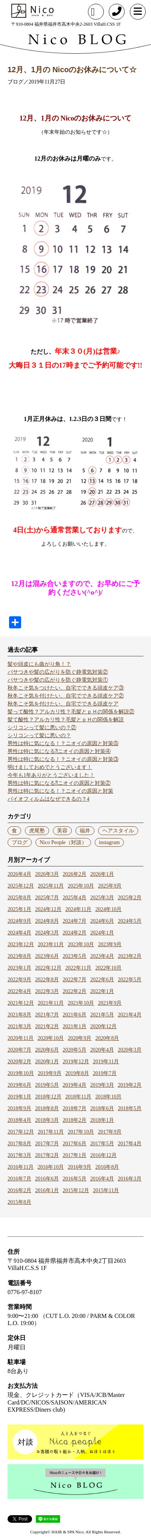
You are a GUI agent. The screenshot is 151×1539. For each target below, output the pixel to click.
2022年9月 (19, 979)
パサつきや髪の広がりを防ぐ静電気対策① (58, 680)
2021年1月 (74, 1026)
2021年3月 (19, 1026)
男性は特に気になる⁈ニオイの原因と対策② (59, 783)
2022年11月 (78, 968)
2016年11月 (21, 1167)
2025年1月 (19, 909)
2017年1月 (74, 1155)
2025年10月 (81, 886)
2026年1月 (102, 874)
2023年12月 (21, 944)
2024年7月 (74, 921)
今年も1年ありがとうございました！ (51, 775)
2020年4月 (102, 1050)
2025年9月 (110, 886)
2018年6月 (102, 1108)
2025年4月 (74, 897)
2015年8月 (19, 1202)
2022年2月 (74, 991)
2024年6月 (102, 921)
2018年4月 (19, 1120)
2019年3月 (102, 1085)
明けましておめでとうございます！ (50, 767)
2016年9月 (79, 1167)
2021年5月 (102, 1015)
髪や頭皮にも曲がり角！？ (39, 664)
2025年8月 (19, 897)
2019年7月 (105, 1073)
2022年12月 (48, 968)
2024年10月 (108, 909)
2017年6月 (74, 1143)
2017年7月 (47, 1143)
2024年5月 (130, 921)
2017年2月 (47, 1155)
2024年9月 (19, 921)
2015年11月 (106, 1190)
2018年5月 (130, 1108)
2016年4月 (102, 1179)
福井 (85, 831)
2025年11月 (51, 886)
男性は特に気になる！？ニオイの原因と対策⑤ (63, 743)
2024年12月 (48, 909)
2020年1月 (47, 1061)
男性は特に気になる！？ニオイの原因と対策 (60, 791)
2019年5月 (47, 1085)
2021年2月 (47, 1026)
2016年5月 (74, 1179)
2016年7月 (19, 1179)
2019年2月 (130, 1085)
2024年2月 (74, 933)
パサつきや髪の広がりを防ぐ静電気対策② (58, 672)
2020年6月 (47, 1050)
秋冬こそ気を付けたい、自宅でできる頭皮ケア (63, 704)
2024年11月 (78, 909)
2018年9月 (19, 1108)
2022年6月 (102, 979)
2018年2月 (74, 1120)
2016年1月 (47, 1190)
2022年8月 (47, 979)
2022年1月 (102, 991)
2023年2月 (130, 956)
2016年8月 (107, 1167)
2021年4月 (130, 1015)
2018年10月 (108, 1097)
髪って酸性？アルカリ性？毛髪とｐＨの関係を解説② (71, 712)
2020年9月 (79, 1038)
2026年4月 (19, 874)
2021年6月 (74, 1015)
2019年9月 (50, 1073)
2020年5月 (74, 1050)
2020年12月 (103, 1026)
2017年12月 (21, 1132)
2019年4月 (74, 1085)
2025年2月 (130, 897)
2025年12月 (21, 886)
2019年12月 (76, 1061)
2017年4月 (130, 1143)
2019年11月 (106, 1061)
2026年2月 (74, 874)
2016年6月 (47, 1179)
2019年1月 (19, 1097)
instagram (109, 842)
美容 (62, 831)
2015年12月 (76, 1190)
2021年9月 (110, 1003)
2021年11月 (51, 1003)
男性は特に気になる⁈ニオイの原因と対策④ (59, 751)
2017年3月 (19, 1155)
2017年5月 (102, 1143)
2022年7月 (74, 979)
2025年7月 (47, 897)
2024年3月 (47, 933)
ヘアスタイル (118, 831)
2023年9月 (110, 944)
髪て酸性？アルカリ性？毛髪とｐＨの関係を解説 (66, 719)
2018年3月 (47, 1120)
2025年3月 (102, 897)
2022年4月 (19, 991)
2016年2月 (19, 1190)
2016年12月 (103, 1155)
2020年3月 (130, 1050)
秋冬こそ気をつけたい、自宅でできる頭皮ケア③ (66, 688)
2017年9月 (110, 1132)
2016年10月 (50, 1167)
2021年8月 (19, 1015)
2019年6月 (19, 1085)
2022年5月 (130, 979)
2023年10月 (81, 944)
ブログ (20, 842)
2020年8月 (107, 1038)
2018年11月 (78, 1097)
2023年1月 (19, 968)
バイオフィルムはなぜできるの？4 (48, 799)
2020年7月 (19, 1050)
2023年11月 (51, 944)
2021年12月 (21, 1003)
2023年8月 (19, 956)
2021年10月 (81, 1003)
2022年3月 (47, 991)
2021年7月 (47, 1015)
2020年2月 (19, 1061)
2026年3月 (47, 874)
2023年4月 (102, 956)
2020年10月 (50, 1038)
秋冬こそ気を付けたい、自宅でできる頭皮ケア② (66, 696)
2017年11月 (51, 1132)
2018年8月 (47, 1108)
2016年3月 (130, 1179)
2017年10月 (81, 1132)
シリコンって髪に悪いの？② (42, 727)
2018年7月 (74, 1108)
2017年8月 (19, 1143)
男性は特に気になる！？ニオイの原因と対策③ (63, 759)
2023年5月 (74, 956)
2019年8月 (77, 1073)
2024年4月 (19, 933)
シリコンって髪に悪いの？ (39, 735)
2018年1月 (102, 1120)
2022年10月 (108, 968)
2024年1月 (102, 933)
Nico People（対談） (63, 842)
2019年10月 (21, 1073)
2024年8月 (47, 921)
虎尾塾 (37, 831)
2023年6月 (47, 956)
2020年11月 (21, 1038)
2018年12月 (48, 1097)
